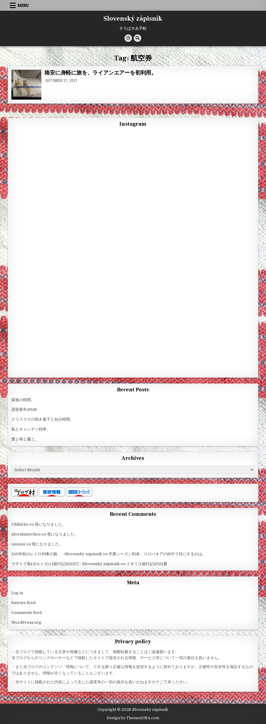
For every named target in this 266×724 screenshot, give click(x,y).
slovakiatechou (25, 534)
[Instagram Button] (128, 38)
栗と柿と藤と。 (25, 439)
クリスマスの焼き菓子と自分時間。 (42, 419)
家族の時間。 (23, 400)
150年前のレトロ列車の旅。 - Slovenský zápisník (56, 554)
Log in (17, 593)
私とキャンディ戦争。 (30, 429)
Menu (23, 5)
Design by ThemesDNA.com (133, 718)
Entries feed (23, 602)
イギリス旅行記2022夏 (146, 564)
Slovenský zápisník (132, 18)
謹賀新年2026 (24, 409)
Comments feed (26, 612)
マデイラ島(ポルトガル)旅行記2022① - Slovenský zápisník (65, 564)
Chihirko (19, 524)
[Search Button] (137, 38)
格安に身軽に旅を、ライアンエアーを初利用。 (100, 72)
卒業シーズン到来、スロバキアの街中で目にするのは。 (157, 554)
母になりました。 (50, 524)
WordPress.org (26, 622)
